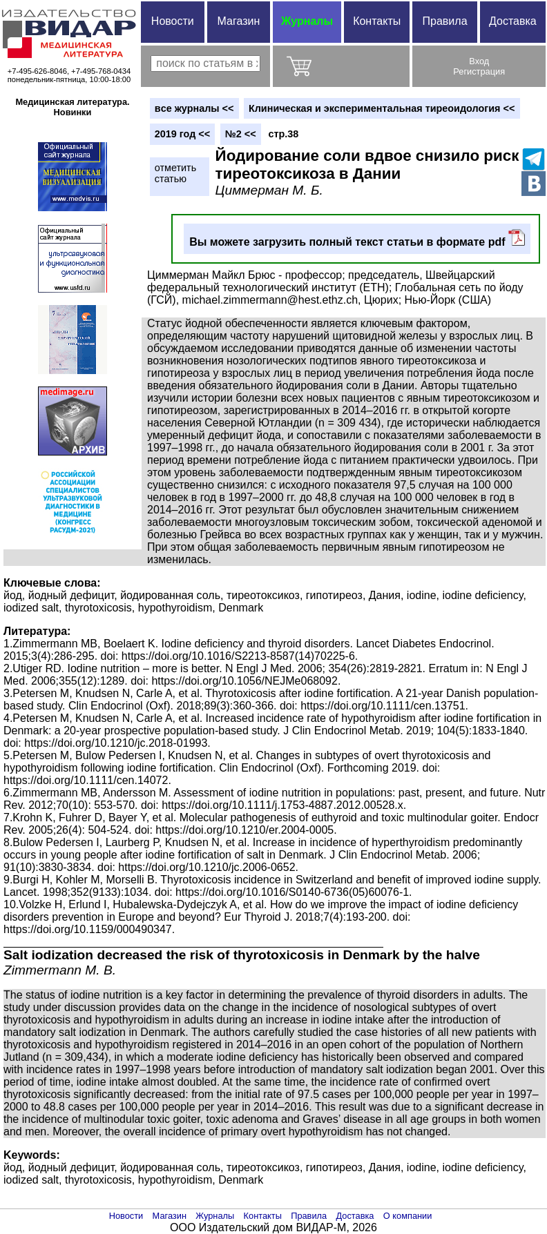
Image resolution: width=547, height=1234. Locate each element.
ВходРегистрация (479, 66)
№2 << (240, 133)
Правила (445, 21)
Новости (172, 21)
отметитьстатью (175, 173)
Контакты (377, 21)
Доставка (513, 21)
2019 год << (182, 133)
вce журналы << (194, 108)
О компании (407, 1216)
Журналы (307, 21)
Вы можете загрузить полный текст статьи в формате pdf (357, 238)
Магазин (239, 21)
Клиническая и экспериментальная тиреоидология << (382, 108)
